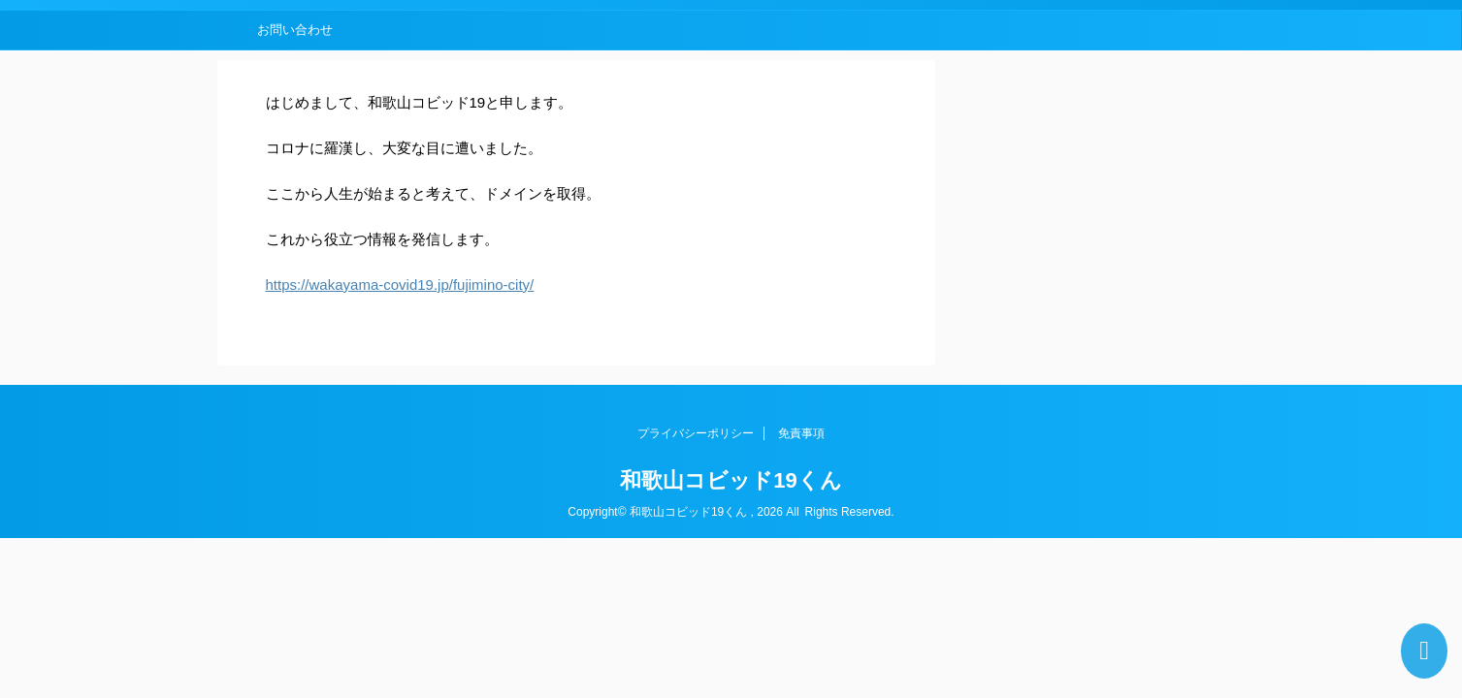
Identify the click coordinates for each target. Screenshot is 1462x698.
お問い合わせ (295, 29)
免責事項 (801, 433)
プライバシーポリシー (695, 433)
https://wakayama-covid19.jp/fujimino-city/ (400, 284)
